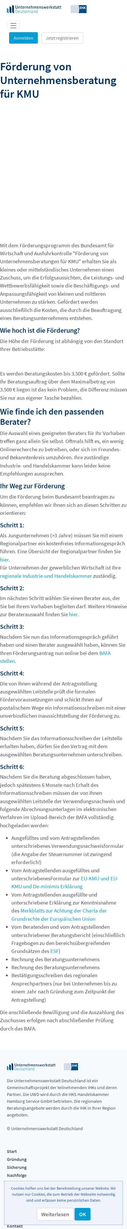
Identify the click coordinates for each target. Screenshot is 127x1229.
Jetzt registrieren (62, 38)
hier (4, 541)
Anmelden (23, 38)
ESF (54, 933)
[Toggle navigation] (13, 25)
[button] (55, 1214)
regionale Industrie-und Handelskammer (46, 557)
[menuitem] (63, 1134)
